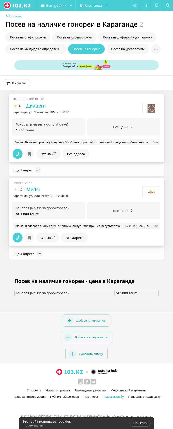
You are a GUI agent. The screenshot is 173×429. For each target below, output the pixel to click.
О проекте (34, 390)
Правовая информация (29, 397)
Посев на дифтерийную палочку (127, 37)
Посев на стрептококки (74, 37)
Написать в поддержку (144, 397)
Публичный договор (64, 397)
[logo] (18, 5)
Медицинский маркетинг (128, 390)
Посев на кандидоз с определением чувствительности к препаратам (38, 49)
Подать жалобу (113, 397)
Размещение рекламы (90, 390)
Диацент (36, 105)
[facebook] (87, 381)
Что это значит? (34, 425)
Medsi (33, 189)
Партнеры (91, 397)
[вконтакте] (93, 381)
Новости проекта (58, 390)
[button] (56, 5)
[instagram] (80, 381)
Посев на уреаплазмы (127, 49)
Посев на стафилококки (28, 37)
